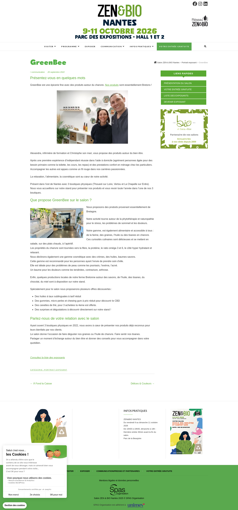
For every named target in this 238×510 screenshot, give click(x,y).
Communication (111, 46)
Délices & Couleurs (143, 383)
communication (37, 72)
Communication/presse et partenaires (118, 471)
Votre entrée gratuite (174, 46)
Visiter (49, 46)
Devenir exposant (174, 102)
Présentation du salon (178, 83)
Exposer (90, 46)
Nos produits (112, 85)
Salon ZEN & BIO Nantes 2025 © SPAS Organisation (119, 498)
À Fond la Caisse (41, 383)
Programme (69, 46)
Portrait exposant (55, 370)
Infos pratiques (140, 46)
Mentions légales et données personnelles (119, 480)
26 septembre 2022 (56, 72)
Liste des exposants (176, 95)
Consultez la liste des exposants (47, 357)
